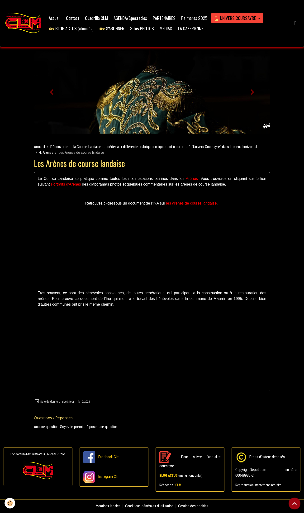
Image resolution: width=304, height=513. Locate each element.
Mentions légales (108, 506)
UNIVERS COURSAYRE (235, 17)
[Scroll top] (294, 503)
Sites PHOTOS (142, 28)
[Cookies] (10, 503)
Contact (73, 17)
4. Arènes (46, 152)
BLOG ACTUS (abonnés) (71, 28)
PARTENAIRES (164, 17)
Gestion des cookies (193, 506)
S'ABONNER (112, 28)
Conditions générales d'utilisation (149, 506)
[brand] (23, 23)
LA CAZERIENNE (191, 28)
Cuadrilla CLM (96, 17)
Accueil (55, 17)
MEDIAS (166, 28)
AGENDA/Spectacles (130, 17)
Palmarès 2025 (194, 17)
